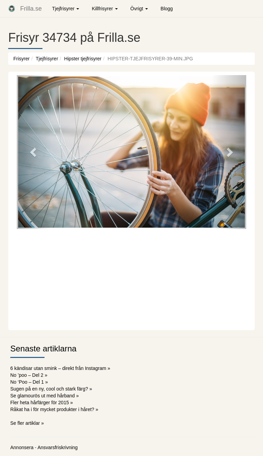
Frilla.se (31, 8)
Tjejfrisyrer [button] (65, 8)
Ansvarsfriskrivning (57, 447)
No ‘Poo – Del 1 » (29, 382)
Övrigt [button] (139, 8)
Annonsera (22, 447)
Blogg (167, 8)
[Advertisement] (131, 279)
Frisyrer (21, 58)
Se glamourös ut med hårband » (44, 395)
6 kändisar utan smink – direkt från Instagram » (60, 368)
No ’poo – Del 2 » (28, 375)
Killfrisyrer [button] (104, 8)
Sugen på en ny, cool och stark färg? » (51, 389)
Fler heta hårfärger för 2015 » (41, 402)
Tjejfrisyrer (47, 58)
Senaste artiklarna (43, 348)
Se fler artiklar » (27, 423)
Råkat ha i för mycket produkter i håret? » (54, 409)
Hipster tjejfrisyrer (82, 58)
